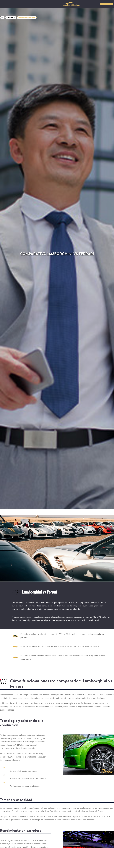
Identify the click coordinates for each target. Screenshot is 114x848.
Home (2, 17)
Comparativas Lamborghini (26, 17)
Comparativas (11, 17)
